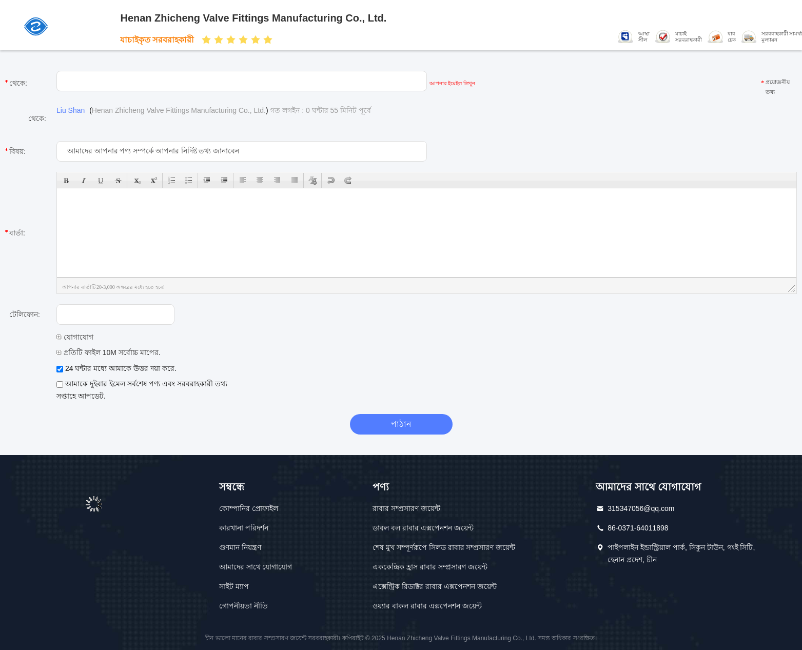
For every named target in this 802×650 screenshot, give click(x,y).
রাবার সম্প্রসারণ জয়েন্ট (406, 508)
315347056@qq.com (641, 508)
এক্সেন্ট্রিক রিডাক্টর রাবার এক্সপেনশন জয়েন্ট (435, 586)
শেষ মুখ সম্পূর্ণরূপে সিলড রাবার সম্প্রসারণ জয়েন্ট (444, 547)
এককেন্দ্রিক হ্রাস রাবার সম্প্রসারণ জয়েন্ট (430, 567)
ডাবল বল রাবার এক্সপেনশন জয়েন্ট (423, 528)
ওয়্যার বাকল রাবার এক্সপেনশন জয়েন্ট (427, 606)
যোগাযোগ (74, 337)
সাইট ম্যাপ (234, 586)
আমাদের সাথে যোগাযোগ (255, 567)
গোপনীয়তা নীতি (243, 606)
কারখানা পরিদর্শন (243, 528)
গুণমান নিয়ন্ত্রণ (240, 547)
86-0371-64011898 (638, 528)
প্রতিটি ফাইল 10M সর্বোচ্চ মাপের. (108, 352)
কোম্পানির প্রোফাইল (248, 508)
